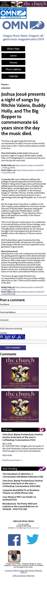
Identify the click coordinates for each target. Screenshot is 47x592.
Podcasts (7, 429)
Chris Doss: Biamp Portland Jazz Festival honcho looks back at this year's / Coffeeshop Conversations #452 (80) (23, 483)
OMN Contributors (19, 576)
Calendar (13, 76)
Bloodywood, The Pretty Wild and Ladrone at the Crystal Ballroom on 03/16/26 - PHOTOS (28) (20, 506)
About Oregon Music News (24, 571)
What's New (13, 48)
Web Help (31, 576)
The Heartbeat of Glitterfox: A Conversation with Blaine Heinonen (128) (23, 475)
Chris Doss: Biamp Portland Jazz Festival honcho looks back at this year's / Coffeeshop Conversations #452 (23, 437)
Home (4, 84)
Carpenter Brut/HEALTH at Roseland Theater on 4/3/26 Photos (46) (21, 491)
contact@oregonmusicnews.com (27, 528)
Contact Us (9, 571)
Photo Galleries (13, 69)
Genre (13, 55)
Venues (13, 62)
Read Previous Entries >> (12, 460)
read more (7, 455)
